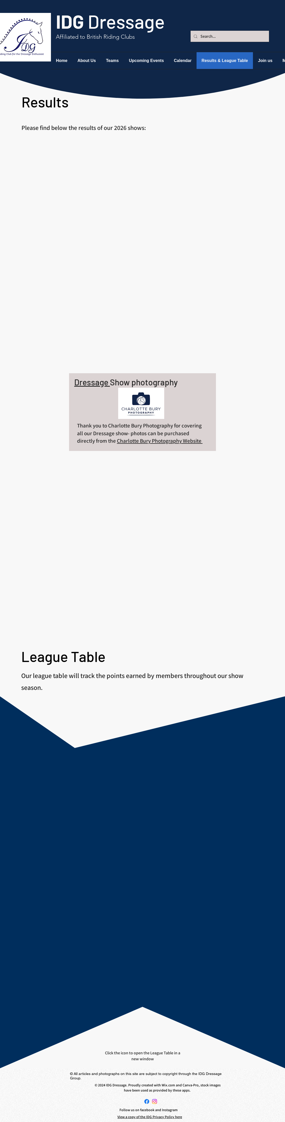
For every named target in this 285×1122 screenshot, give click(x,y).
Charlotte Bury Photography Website (159, 440)
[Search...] (229, 36)
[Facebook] (147, 1101)
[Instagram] (154, 1101)
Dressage (92, 382)
